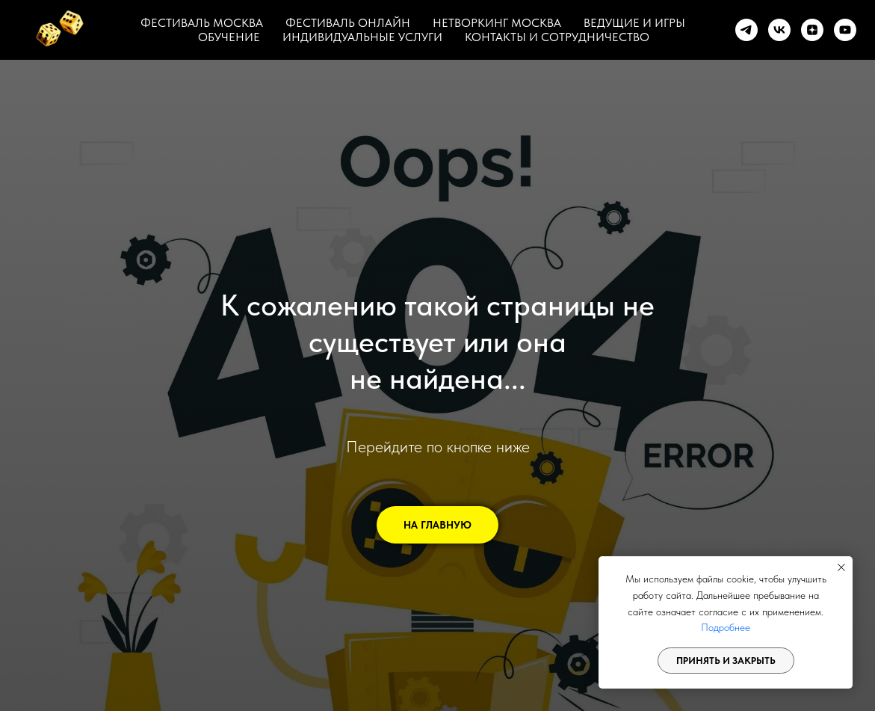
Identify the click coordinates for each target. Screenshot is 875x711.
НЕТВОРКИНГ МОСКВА (497, 23)
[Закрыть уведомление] (841, 567)
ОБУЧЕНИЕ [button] (229, 37)
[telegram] (746, 30)
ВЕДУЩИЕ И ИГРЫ (634, 23)
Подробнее (725, 627)
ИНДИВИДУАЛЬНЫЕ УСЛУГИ (362, 37)
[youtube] (845, 30)
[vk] (779, 30)
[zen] (812, 30)
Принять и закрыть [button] (726, 660)
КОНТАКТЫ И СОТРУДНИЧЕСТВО (557, 37)
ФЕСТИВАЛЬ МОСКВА (201, 23)
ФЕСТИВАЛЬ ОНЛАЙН (347, 23)
